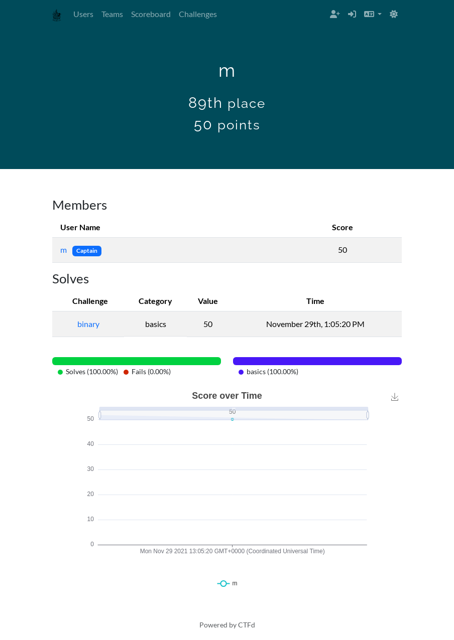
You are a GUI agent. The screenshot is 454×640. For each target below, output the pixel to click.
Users (83, 14)
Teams (112, 14)
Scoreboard (151, 14)
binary (88, 324)
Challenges (198, 14)
